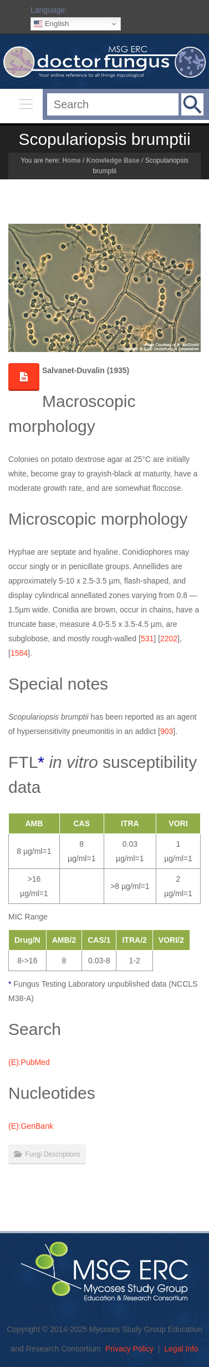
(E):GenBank (30, 1126)
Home (71, 160)
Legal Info (181, 1348)
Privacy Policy (129, 1348)
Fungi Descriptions (52, 1154)
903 (166, 731)
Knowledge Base (113, 160)
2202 (168, 638)
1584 (19, 653)
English (51, 23)
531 (147, 638)
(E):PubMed (29, 1062)
